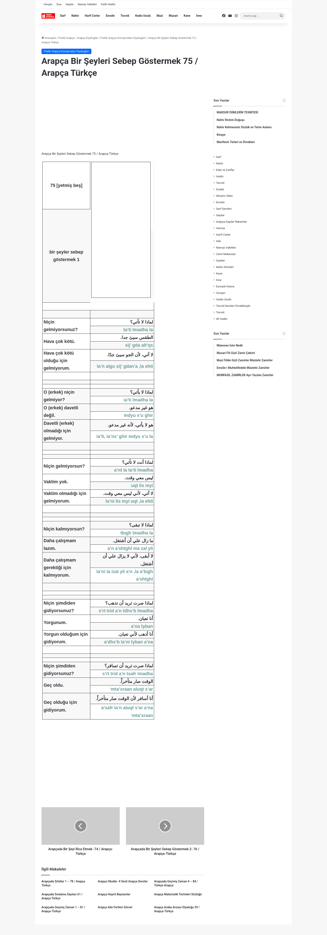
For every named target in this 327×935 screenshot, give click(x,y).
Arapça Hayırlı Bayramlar (114, 894)
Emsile (110, 15)
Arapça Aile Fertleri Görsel (115, 907)
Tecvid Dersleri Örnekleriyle (233, 305)
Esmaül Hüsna (225, 286)
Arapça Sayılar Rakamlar (231, 221)
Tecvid (125, 15)
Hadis (219, 176)
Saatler (220, 260)
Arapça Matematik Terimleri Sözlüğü (178, 894)
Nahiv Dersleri (225, 267)
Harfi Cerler (92, 15)
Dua (59, 4)
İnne (199, 15)
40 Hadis (221, 318)
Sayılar (69, 4)
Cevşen (48, 4)
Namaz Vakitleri (87, 4)
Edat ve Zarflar (225, 169)
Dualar (220, 189)
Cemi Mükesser (226, 254)
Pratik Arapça (66, 37)
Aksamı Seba (224, 195)
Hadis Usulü (143, 15)
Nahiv (75, 15)
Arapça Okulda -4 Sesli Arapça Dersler (123, 881)
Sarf (62, 15)
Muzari (173, 15)
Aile (218, 241)
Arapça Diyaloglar (87, 37)
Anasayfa (49, 37)
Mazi (160, 15)
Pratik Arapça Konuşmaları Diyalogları (123, 37)
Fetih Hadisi (108, 4)
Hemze (220, 228)
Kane (187, 15)
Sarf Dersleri (224, 208)
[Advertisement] (123, 115)
